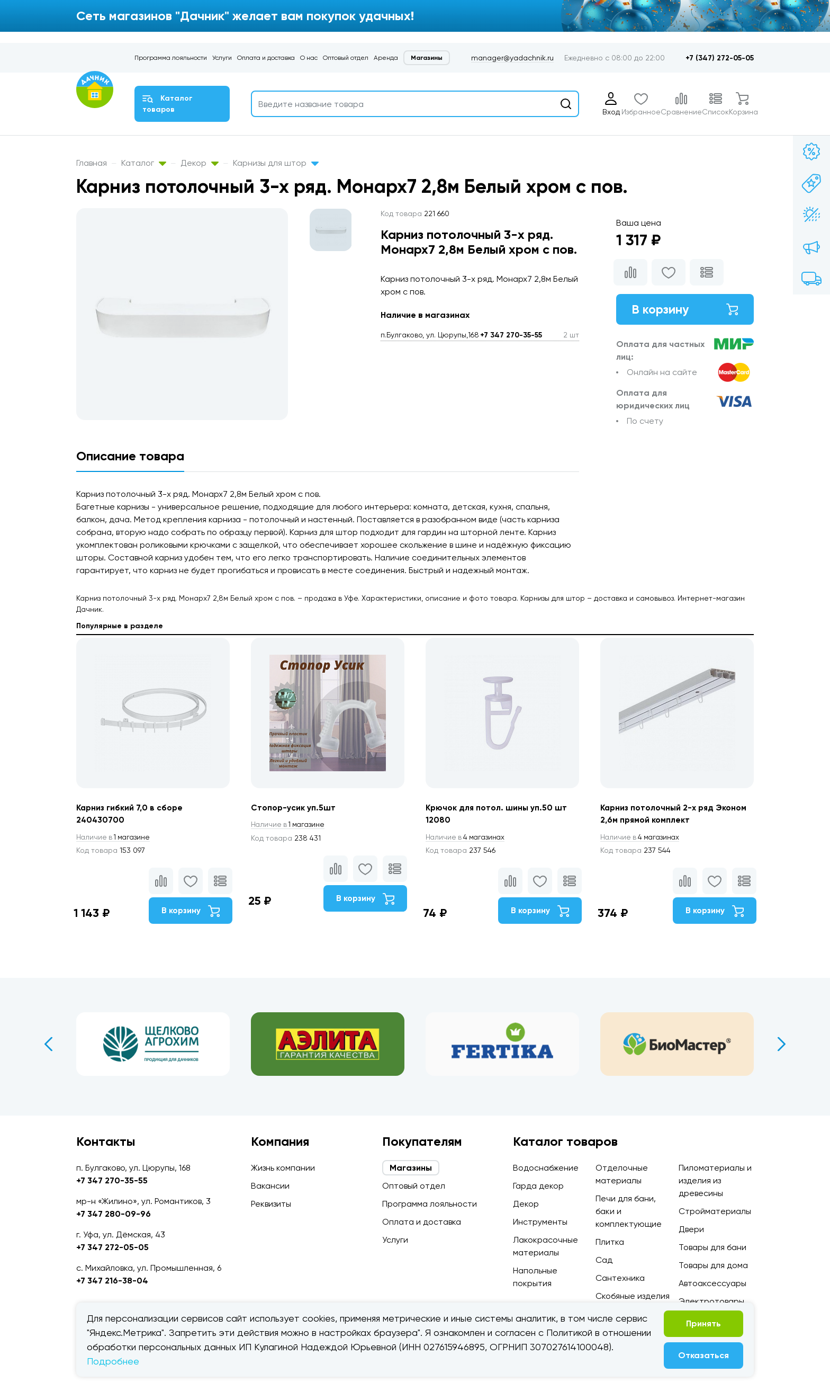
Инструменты (540, 1222)
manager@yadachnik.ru (512, 58)
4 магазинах (467, 837)
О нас (309, 57)
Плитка (610, 1242)
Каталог (143, 163)
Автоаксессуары (712, 1283)
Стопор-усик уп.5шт (293, 808)
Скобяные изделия (633, 1296)
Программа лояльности (170, 57)
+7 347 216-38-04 (112, 1281)
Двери (691, 1229)
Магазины (427, 57)
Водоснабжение (546, 1168)
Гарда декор (538, 1186)
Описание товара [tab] (130, 455)
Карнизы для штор (276, 163)
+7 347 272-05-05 (112, 1247)
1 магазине (115, 837)
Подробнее (113, 1361)
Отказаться (703, 1355)
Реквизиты (271, 1204)
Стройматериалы (715, 1211)
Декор (200, 163)
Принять (703, 1323)
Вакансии (270, 1186)
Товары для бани (712, 1247)
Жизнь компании (283, 1168)
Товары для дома (713, 1265)
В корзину (685, 309)
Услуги (222, 57)
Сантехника (620, 1278)
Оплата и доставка (266, 57)
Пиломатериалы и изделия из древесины (715, 1180)
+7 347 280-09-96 (113, 1214)
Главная (91, 163)
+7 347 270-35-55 (511, 335)
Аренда (386, 57)
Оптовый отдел (345, 57)
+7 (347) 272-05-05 (719, 58)
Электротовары (711, 1301)
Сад (604, 1260)
